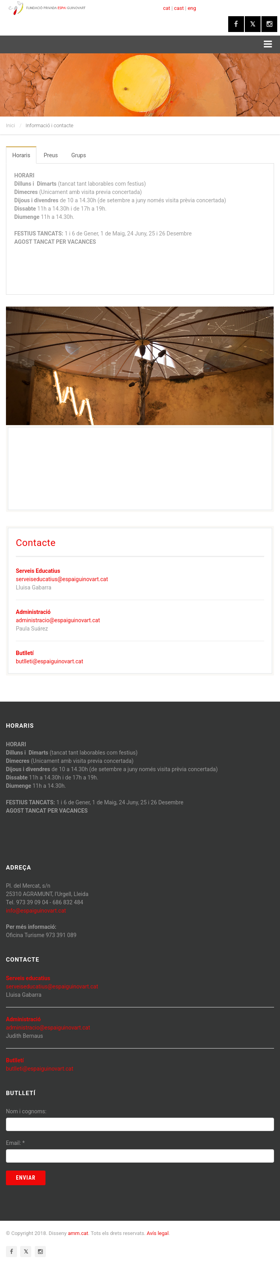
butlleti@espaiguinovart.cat (49, 661)
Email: (15, 1143)
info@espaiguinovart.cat (36, 910)
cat (166, 8)
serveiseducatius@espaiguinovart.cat (62, 579)
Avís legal (157, 1233)
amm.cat (78, 1233)
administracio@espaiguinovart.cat (58, 620)
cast (179, 8)
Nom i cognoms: (26, 1111)
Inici (10, 125)
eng (191, 8)
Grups (78, 155)
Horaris (21, 155)
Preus (51, 155)
